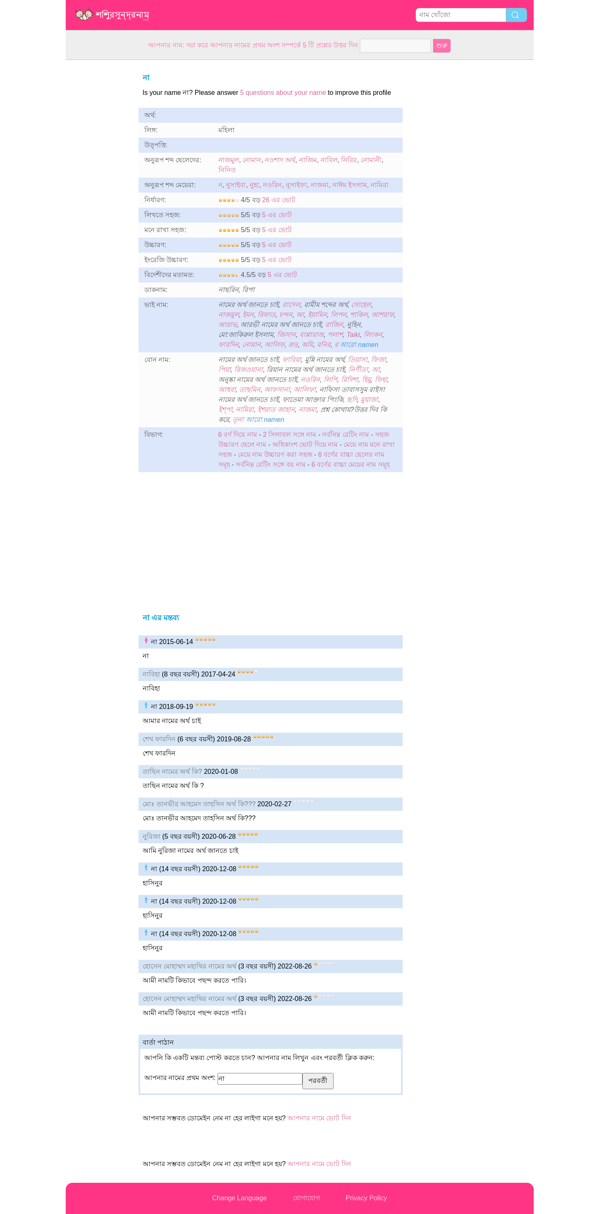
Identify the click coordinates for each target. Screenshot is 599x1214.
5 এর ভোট (277, 214)
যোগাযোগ (306, 1198)
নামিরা (380, 184)
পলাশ (335, 334)
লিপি (330, 379)
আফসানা (277, 389)
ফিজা (378, 359)
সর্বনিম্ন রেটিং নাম (345, 434)
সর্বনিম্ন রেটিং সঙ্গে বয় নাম (271, 464)
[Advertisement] (99, 185)
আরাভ (227, 324)
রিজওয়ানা (248, 369)
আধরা (227, 389)
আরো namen (359, 344)
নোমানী (371, 160)
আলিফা (305, 389)
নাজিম (308, 160)
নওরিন (272, 184)
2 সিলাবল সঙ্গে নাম (289, 434)
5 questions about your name (283, 92)
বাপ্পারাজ (312, 334)
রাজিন (334, 324)
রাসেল (291, 304)
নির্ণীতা (358, 369)
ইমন (248, 314)
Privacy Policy (366, 1198)
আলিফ (275, 344)
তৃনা (238, 419)
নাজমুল (228, 160)
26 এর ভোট (278, 199)
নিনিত (227, 169)
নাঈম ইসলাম (349, 184)
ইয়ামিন (317, 314)
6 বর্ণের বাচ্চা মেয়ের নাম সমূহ (351, 464)
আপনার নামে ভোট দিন (319, 1118)
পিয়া (224, 369)
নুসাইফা (296, 184)
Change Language (239, 1198)
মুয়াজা (369, 399)
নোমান (252, 160)
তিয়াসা (357, 359)
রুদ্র (293, 344)
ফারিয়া (291, 359)
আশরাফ (382, 314)
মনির (324, 344)
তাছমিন (249, 389)
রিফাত (266, 314)
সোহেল (361, 304)
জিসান (286, 334)
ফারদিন (228, 344)
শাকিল (359, 314)
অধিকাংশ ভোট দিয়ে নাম (305, 444)
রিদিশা (349, 379)
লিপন (339, 314)
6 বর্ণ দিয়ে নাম (237, 434)
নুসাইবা (236, 184)
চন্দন (285, 314)
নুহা (254, 184)
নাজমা (320, 184)
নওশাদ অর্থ (280, 160)
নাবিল (329, 160)
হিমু (366, 379)
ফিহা (381, 379)
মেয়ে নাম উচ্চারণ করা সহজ (275, 454)
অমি (307, 344)
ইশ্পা (225, 409)
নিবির (349, 160)
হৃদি (352, 399)
